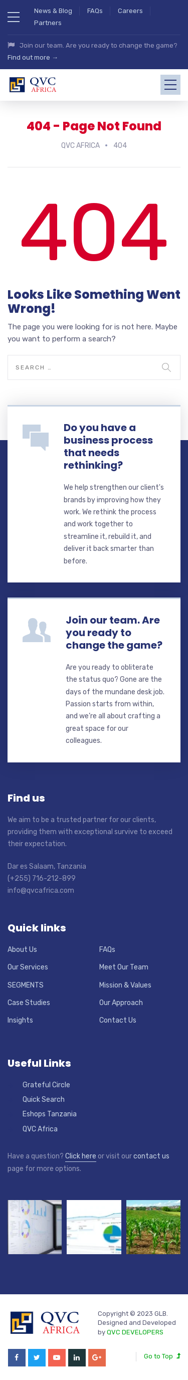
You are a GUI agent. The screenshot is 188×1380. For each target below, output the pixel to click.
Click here (80, 1154)
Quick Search (44, 1097)
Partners (48, 23)
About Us (22, 947)
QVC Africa (40, 1127)
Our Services (28, 965)
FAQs (95, 11)
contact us (151, 1154)
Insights (20, 1018)
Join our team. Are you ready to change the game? (114, 630)
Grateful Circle (46, 1083)
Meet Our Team (123, 965)
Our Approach (121, 1001)
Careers (130, 11)
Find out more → (33, 57)
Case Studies (29, 1001)
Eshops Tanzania (50, 1112)
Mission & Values (125, 983)
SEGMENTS (26, 983)
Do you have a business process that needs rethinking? (108, 444)
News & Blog (53, 11)
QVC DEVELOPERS (135, 1330)
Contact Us (117, 1018)
